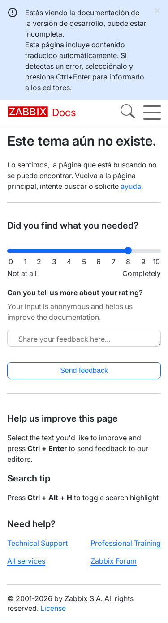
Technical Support (37, 543)
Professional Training (125, 543)
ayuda (131, 186)
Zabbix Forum (113, 560)
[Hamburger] (152, 112)
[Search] (128, 112)
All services (26, 560)
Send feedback (84, 370)
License (53, 608)
